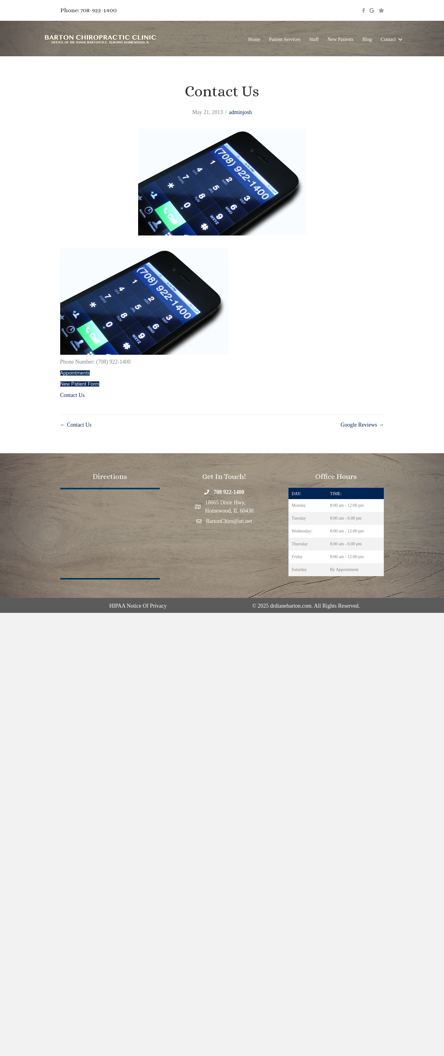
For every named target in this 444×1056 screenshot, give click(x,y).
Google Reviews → (362, 425)
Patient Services (284, 39)
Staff (314, 39)
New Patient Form (79, 384)
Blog (367, 39)
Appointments (75, 373)
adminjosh (240, 112)
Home (254, 39)
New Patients (341, 39)
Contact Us (72, 395)
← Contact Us (76, 425)
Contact (388, 39)
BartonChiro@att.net (229, 521)
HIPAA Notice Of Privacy (138, 606)
